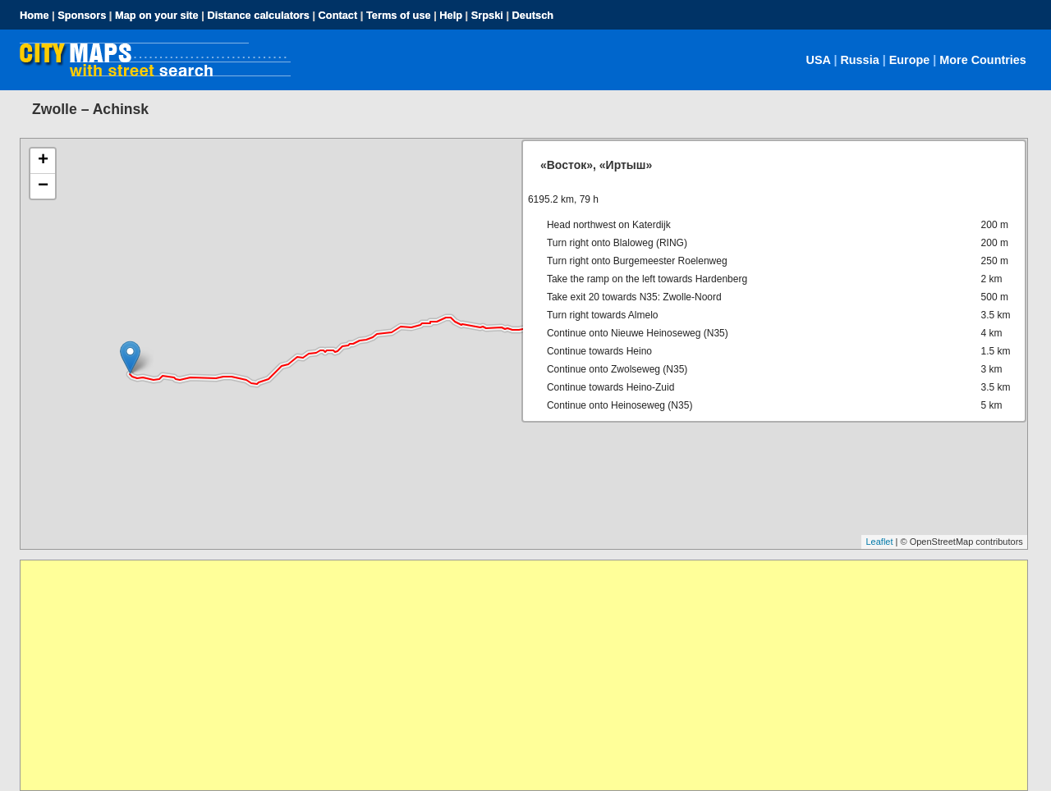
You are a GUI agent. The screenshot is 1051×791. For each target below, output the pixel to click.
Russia (859, 59)
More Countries (982, 59)
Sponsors (81, 15)
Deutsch (533, 15)
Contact (338, 15)
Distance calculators (258, 15)
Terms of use (398, 15)
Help (450, 15)
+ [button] (43, 161)
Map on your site (157, 15)
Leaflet (879, 541)
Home (34, 15)
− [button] (43, 186)
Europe (909, 59)
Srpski (487, 15)
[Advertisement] (513, 675)
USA (818, 59)
